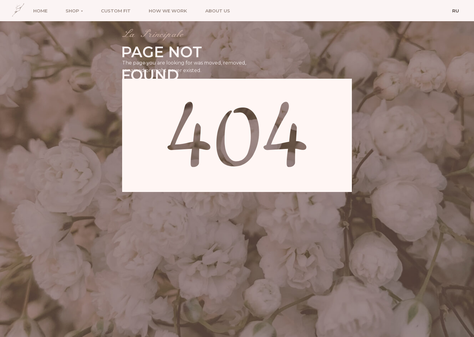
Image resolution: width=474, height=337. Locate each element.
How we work (168, 11)
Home (40, 11)
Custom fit (116, 11)
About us (217, 11)
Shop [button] (72, 11)
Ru (455, 11)
